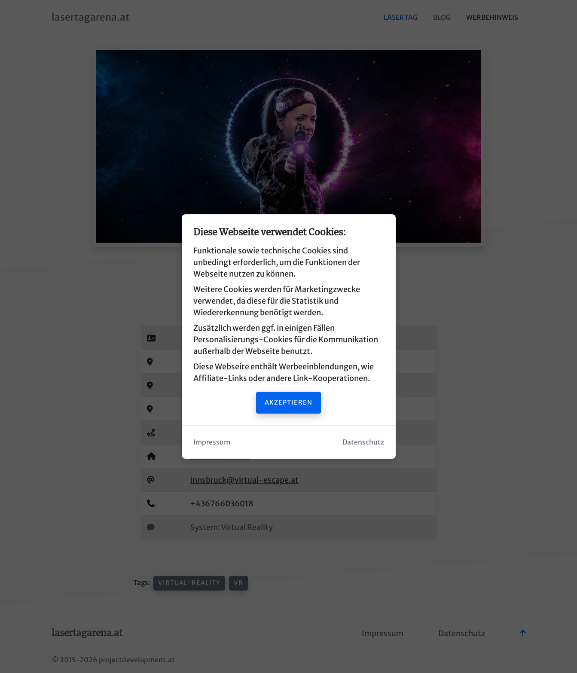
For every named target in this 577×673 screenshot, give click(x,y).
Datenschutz (363, 442)
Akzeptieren (288, 402)
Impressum (211, 442)
